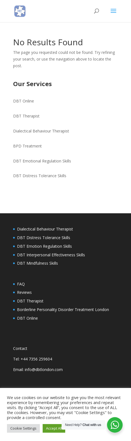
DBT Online (23, 101)
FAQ (21, 284)
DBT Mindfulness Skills (37, 263)
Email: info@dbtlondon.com (38, 369)
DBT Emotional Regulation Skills (42, 161)
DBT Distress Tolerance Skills (39, 175)
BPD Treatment (27, 146)
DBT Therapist (26, 116)
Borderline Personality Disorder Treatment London (63, 309)
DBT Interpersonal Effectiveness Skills (51, 254)
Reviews (24, 292)
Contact (20, 348)
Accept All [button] (54, 428)
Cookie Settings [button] (23, 428)
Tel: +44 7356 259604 (32, 359)
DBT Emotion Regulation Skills (44, 246)
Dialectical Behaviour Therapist (41, 131)
